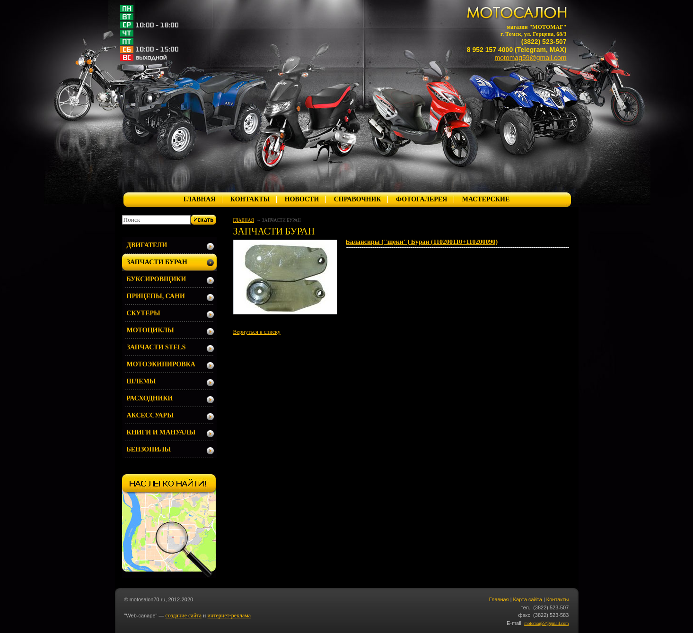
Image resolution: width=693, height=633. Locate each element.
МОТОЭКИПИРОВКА (161, 364)
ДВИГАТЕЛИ (147, 245)
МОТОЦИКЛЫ (150, 330)
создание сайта (184, 615)
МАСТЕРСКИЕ (486, 199)
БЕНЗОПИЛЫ (149, 449)
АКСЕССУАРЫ (150, 415)
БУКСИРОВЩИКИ (156, 279)
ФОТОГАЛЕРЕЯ (421, 199)
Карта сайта (527, 599)
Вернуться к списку (257, 332)
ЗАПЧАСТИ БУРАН (157, 262)
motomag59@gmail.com (531, 57)
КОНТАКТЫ (250, 199)
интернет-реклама (229, 615)
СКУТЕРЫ (143, 313)
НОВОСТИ (302, 199)
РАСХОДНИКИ (150, 398)
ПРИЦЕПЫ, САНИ (156, 296)
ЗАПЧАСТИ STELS (156, 347)
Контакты (557, 599)
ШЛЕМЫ (141, 381)
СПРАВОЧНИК (357, 199)
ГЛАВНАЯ (200, 199)
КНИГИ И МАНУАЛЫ (161, 432)
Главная (499, 599)
